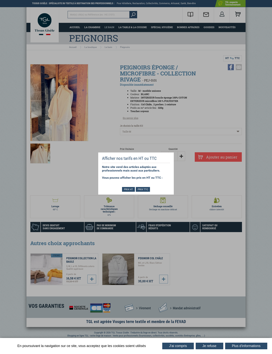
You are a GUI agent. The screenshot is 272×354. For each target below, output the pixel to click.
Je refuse (209, 346)
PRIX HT (128, 189)
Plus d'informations (246, 346)
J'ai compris (178, 346)
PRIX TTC (143, 189)
